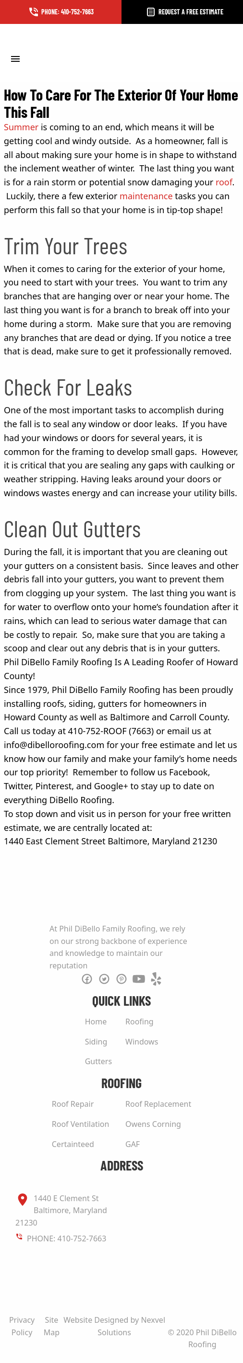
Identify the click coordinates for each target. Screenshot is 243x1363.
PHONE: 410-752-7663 (66, 1238)
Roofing (139, 1021)
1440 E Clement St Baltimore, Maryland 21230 (61, 1210)
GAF (132, 1144)
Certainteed (73, 1144)
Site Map (52, 1326)
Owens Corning (153, 1124)
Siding (96, 1041)
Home (96, 1021)
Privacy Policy (22, 1326)
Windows (141, 1041)
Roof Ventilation (80, 1124)
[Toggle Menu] (15, 58)
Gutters (98, 1061)
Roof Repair (73, 1104)
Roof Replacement (158, 1104)
